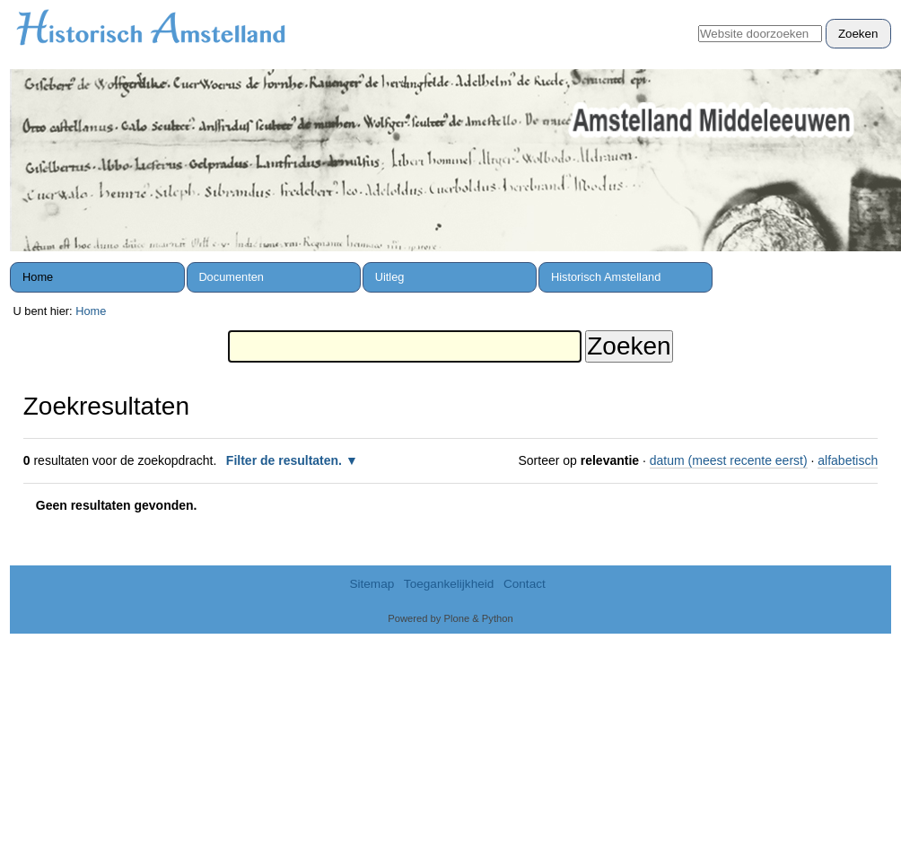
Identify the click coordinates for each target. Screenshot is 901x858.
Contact (524, 584)
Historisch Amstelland (605, 277)
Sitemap (371, 584)
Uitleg (390, 277)
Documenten (231, 277)
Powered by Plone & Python (450, 618)
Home (37, 277)
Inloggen (857, 9)
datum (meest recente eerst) (729, 460)
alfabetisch (848, 460)
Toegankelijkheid (449, 584)
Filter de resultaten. (284, 460)
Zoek (697, 18)
